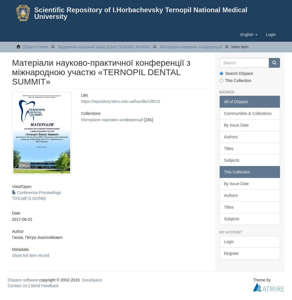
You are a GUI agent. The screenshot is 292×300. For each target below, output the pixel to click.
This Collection (236, 80)
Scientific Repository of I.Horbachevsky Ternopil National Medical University (141, 13)
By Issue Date (236, 125)
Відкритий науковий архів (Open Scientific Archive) (104, 47)
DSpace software (23, 280)
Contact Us (17, 285)
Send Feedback (45, 285)
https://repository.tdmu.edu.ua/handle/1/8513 (120, 101)
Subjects (232, 160)
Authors (231, 137)
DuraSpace (92, 280)
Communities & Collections (248, 113)
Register (231, 253)
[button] (249, 34)
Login (229, 241)
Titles (229, 148)
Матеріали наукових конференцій (191, 47)
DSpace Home (35, 47)
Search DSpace (236, 73)
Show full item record (30, 255)
